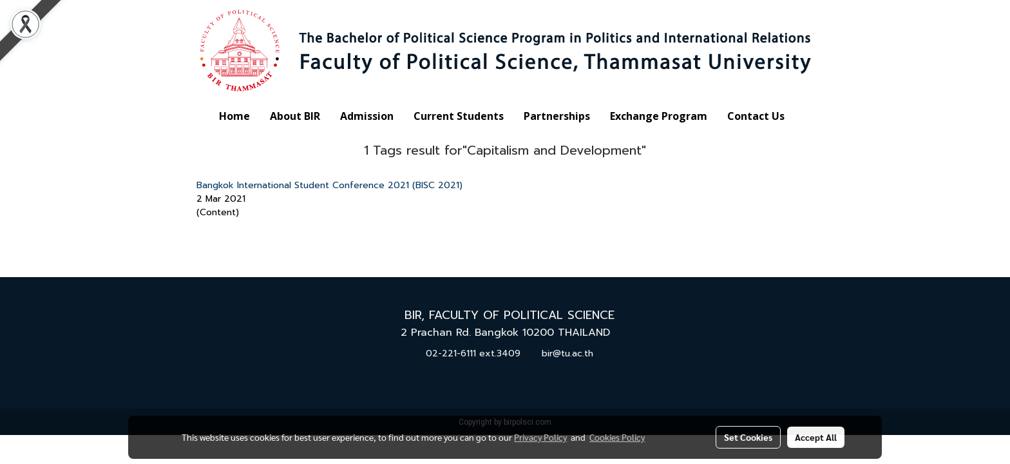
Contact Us (756, 116)
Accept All (816, 437)
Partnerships (557, 116)
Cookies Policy (617, 437)
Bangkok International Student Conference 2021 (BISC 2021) (329, 185)
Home (234, 116)
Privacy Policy (540, 437)
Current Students (459, 116)
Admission (367, 116)
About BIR (295, 116)
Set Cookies (748, 437)
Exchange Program (658, 116)
